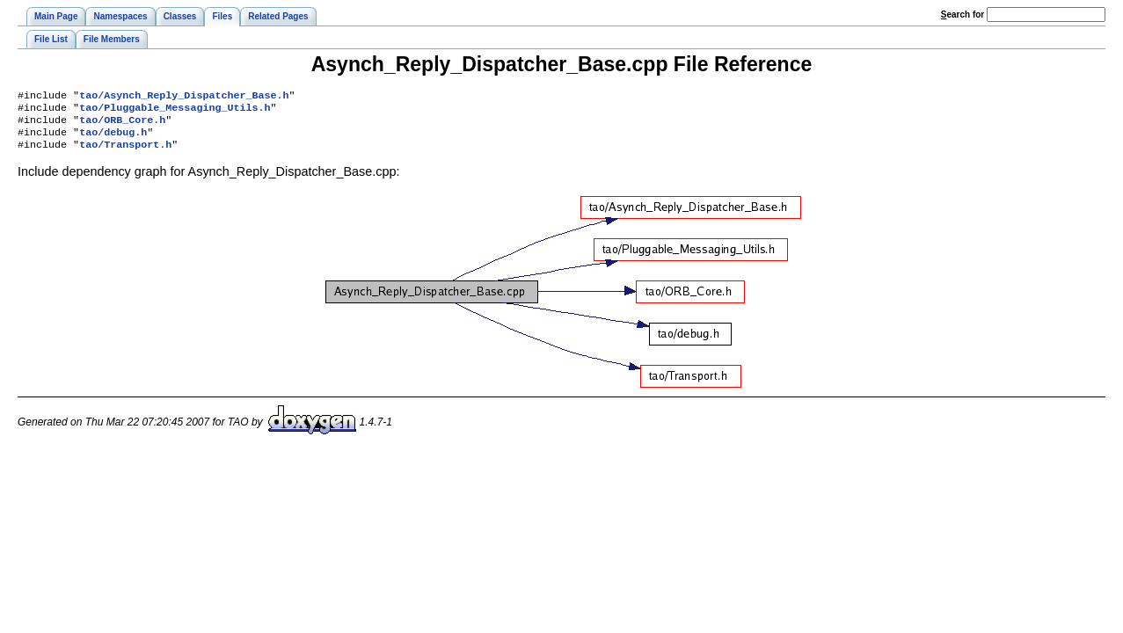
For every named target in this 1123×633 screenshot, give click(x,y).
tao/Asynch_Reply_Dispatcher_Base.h (183, 97)
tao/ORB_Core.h (122, 125)
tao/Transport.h (125, 153)
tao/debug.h (113, 139)
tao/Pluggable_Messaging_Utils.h (174, 111)
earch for (962, 14)
